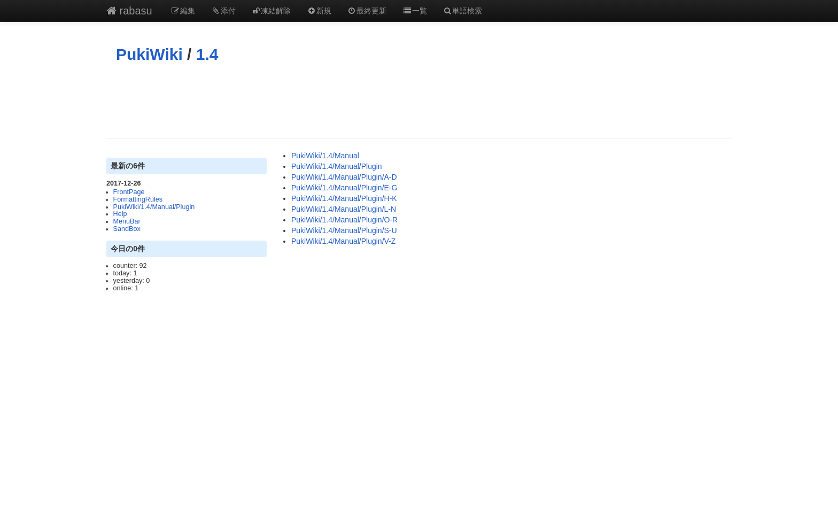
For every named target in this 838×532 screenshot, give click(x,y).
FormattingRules (137, 199)
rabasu (129, 11)
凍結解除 (271, 10)
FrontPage (129, 192)
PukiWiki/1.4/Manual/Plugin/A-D (344, 177)
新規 (319, 10)
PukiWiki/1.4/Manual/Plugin (154, 207)
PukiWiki (149, 54)
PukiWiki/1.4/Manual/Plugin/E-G (344, 187)
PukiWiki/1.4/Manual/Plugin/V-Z (343, 241)
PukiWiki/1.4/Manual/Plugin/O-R (344, 219)
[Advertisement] (419, 101)
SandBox (127, 229)
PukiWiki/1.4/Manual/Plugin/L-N (343, 209)
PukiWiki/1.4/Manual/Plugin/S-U (344, 230)
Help (120, 214)
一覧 (414, 10)
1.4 (207, 54)
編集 (183, 10)
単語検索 (463, 10)
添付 (223, 10)
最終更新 (367, 10)
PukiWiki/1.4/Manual (325, 155)
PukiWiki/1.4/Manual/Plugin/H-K (344, 198)
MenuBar (127, 221)
